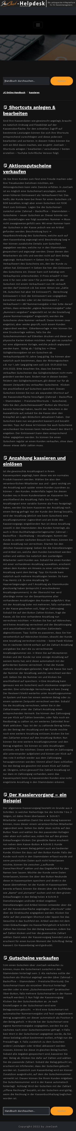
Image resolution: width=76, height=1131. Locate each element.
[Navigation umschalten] (38, 25)
